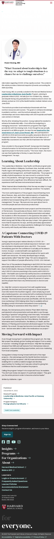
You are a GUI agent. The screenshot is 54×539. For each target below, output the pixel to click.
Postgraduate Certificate (15, 404)
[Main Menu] (51, 2)
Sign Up (7, 434)
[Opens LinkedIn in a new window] (8, 442)
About (6, 462)
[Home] (7, 2)
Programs (8, 453)
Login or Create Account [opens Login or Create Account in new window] (13, 478)
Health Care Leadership (12, 410)
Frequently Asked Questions (14, 481)
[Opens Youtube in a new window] (14, 442)
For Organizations (14, 458)
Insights (7, 11)
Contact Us (7, 490)
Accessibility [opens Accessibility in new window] (7, 537)
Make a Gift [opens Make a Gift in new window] (7, 470)
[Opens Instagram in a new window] (18, 442)
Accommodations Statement (15, 487)
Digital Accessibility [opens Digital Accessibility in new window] (22, 537)
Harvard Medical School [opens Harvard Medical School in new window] (13, 467)
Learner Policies (9, 484)
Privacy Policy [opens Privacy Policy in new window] (39, 537)
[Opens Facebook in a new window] (3, 442)
